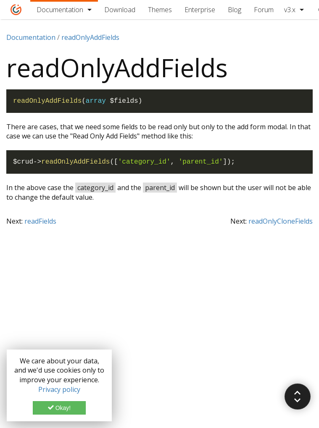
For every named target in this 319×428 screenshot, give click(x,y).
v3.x (289, 9)
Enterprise (200, 9)
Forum (264, 9)
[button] (298, 397)
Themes (160, 9)
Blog (234, 9)
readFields (40, 221)
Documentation (60, 9)
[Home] (16, 9)
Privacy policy (59, 389)
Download (119, 9)
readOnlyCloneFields (280, 221)
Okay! (59, 408)
